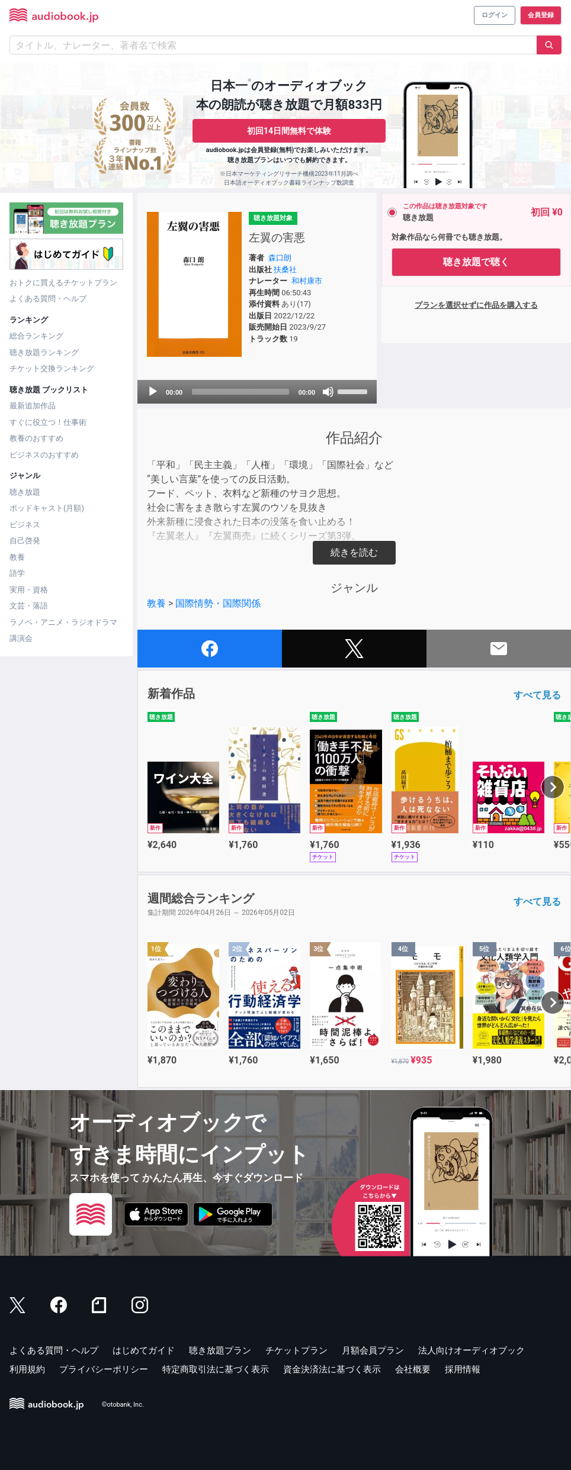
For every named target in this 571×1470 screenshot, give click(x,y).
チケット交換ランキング (51, 368)
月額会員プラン (373, 1350)
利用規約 (27, 1369)
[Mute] (328, 392)
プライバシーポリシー (103, 1369)
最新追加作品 (32, 405)
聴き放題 (24, 492)
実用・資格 (28, 589)
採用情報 (462, 1369)
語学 (17, 573)
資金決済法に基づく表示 (332, 1369)
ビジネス (24, 524)
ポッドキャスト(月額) (46, 508)
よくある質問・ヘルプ (47, 298)
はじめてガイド (144, 1350)
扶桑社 (285, 269)
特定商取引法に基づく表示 (215, 1369)
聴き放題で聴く (476, 261)
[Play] (153, 392)
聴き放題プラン (220, 1350)
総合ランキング (36, 335)
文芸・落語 (28, 605)
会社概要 (413, 1369)
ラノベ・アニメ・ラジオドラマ (63, 622)
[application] (257, 392)
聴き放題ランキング (44, 352)
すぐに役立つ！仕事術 (47, 422)
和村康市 (306, 280)
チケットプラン (296, 1350)
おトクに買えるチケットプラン (63, 282)
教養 (17, 557)
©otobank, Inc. (123, 1405)
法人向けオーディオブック (471, 1350)
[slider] (240, 392)
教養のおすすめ (36, 438)
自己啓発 (24, 540)
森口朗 (279, 257)
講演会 (21, 638)
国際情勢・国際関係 (218, 603)
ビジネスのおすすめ (44, 454)
